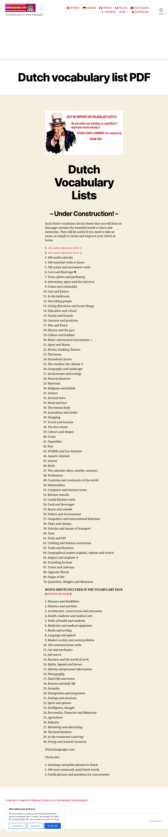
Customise (17, 826)
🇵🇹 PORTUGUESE (88, 14)
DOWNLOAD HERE (59, 598)
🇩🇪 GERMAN (111, 9)
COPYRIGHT (69, 804)
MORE (122, 14)
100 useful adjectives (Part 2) (67, 257)
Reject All (35, 826)
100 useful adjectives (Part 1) (67, 252)
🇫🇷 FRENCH (127, 9)
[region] (34, 818)
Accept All (53, 826)
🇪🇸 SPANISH (94, 9)
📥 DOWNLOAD (140, 14)
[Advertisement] (84, 44)
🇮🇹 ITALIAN (143, 9)
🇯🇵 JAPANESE (108, 14)
